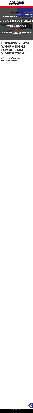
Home (16, 30)
